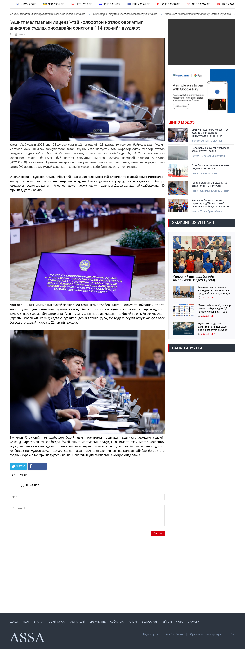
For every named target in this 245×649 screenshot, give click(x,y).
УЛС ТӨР (39, 621)
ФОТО (179, 621)
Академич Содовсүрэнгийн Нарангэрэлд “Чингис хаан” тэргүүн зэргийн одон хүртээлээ (210, 203)
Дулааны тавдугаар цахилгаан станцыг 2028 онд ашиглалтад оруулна (212, 326)
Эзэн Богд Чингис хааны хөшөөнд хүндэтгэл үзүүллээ (200, 14)
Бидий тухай (151, 634)
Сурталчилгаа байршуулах (207, 634)
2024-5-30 (23, 34)
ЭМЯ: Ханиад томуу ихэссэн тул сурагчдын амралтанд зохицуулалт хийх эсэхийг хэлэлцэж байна (210, 132)
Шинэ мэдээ (181, 122)
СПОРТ (133, 621)
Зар (233, 634)
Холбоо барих (174, 634)
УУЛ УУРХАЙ (77, 621)
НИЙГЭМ (166, 621)
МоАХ (26, 621)
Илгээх (157, 533)
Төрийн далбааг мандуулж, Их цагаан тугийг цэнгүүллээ (209, 184)
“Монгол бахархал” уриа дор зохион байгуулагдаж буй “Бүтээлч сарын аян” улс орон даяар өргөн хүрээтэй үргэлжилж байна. (214, 308)
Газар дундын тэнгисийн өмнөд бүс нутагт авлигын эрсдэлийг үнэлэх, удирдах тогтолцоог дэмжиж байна (214, 290)
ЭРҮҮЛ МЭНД (98, 621)
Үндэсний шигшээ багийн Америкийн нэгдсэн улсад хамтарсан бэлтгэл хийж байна (198, 278)
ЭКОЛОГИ (193, 621)
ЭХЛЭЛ (14, 621)
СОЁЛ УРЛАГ (117, 621)
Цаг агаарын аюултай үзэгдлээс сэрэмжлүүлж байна (127, 14)
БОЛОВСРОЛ (149, 621)
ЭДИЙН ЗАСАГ (57, 621)
